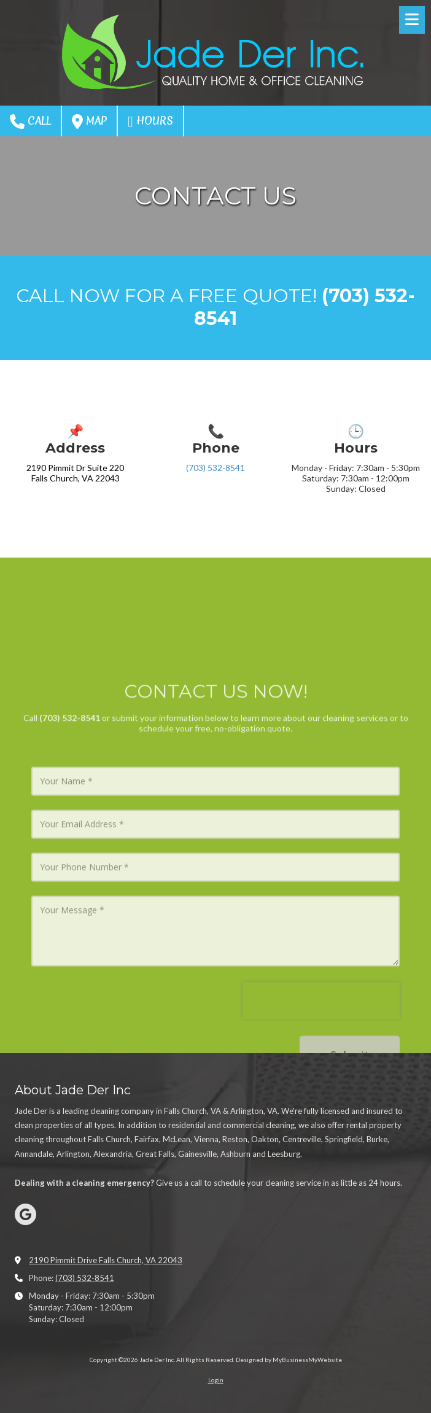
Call (30, 121)
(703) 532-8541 (215, 467)
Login (215, 1380)
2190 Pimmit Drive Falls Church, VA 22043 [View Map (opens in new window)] (105, 1260)
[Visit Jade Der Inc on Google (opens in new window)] (25, 1214)
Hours (150, 121)
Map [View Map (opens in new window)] (89, 121)
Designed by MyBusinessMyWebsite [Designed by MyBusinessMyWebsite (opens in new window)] (289, 1359)
